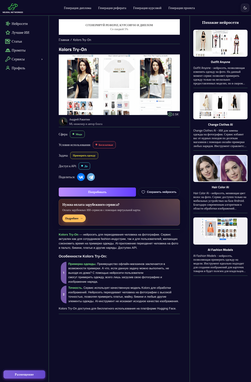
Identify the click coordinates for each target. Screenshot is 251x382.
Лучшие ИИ (17, 32)
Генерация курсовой (147, 7)
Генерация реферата (112, 7)
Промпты (15, 50)
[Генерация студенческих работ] (119, 27)
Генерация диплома (77, 7)
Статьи (13, 41)
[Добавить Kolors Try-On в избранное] (159, 192)
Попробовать (97, 192)
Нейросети (16, 23)
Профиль (15, 68)
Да (86, 166)
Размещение (24, 374)
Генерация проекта (181, 7)
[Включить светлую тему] (245, 8)
